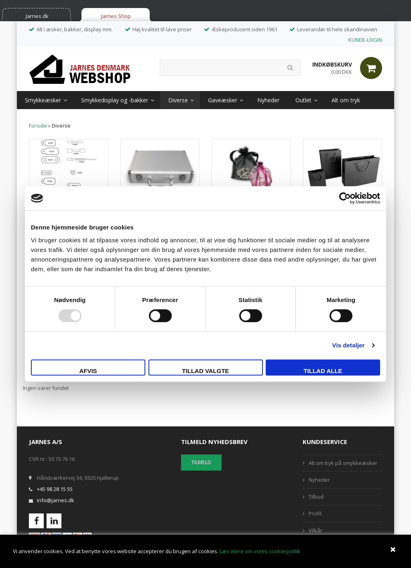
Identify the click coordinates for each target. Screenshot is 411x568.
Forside (38, 125)
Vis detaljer (348, 345)
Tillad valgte (205, 370)
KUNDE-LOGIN (365, 39)
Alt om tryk (346, 100)
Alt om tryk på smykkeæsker (343, 463)
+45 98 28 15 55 (55, 489)
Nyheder (268, 100)
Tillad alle (322, 370)
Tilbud (316, 496)
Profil (315, 513)
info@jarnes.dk (55, 500)
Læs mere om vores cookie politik (260, 551)
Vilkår (315, 530)
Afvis (88, 370)
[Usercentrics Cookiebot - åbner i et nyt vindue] (345, 198)
